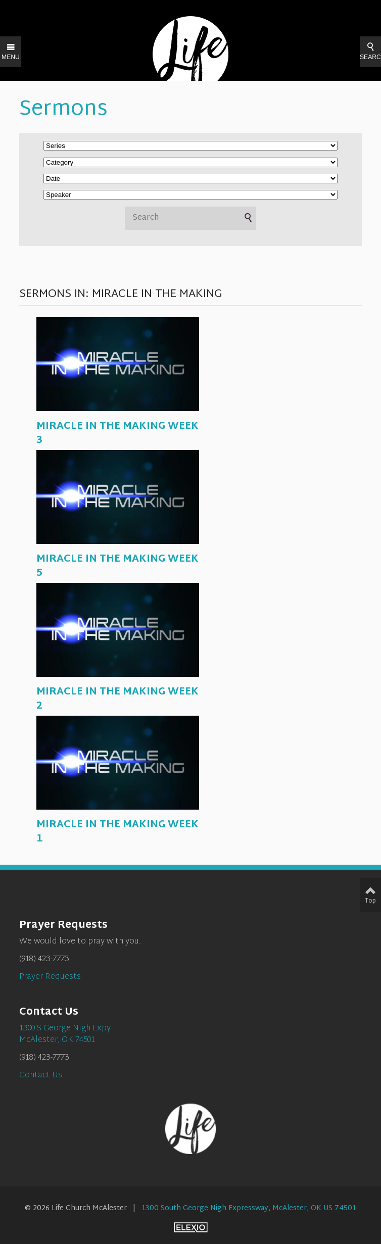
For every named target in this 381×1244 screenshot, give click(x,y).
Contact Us (40, 1075)
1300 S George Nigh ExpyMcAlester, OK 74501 (65, 1034)
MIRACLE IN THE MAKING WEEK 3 (117, 433)
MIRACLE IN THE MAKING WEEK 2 (117, 699)
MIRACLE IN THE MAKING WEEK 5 (117, 566)
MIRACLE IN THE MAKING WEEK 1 (117, 832)
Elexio (190, 1227)
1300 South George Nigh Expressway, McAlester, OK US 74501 (248, 1208)
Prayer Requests (50, 977)
